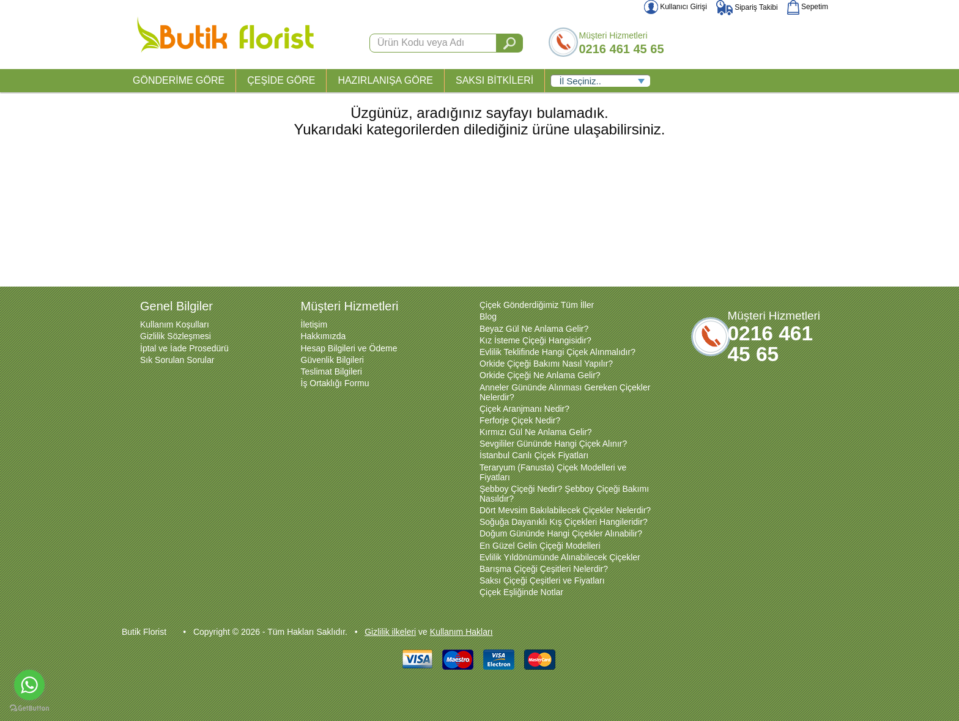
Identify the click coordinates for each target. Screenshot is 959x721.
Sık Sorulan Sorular (177, 360)
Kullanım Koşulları (174, 324)
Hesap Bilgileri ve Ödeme (349, 348)
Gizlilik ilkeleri (390, 632)
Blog (488, 316)
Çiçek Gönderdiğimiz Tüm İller (537, 305)
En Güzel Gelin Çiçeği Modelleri (540, 546)
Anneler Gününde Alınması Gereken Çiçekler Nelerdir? (565, 392)
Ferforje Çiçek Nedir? (520, 420)
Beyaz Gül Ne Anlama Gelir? (534, 329)
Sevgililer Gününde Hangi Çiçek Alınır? (553, 443)
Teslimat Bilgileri (331, 371)
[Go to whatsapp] (29, 685)
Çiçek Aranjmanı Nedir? (524, 409)
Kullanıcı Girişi (675, 6)
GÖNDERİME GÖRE (178, 80)
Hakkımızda (323, 336)
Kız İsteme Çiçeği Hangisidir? (535, 340)
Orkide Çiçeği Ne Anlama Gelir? (540, 375)
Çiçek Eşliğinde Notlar (521, 592)
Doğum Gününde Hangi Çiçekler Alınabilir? (561, 533)
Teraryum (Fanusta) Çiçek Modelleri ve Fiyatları (553, 472)
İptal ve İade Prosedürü (184, 348)
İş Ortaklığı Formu (335, 383)
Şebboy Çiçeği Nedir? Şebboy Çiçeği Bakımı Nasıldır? (564, 493)
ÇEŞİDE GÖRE (281, 80)
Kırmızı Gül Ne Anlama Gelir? (536, 432)
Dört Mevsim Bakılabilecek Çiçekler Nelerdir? (565, 510)
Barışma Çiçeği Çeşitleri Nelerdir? (544, 569)
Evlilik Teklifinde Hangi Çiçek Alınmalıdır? (557, 352)
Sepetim (807, 6)
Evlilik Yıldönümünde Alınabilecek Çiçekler (560, 557)
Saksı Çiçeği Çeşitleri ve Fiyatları (542, 580)
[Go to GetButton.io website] (29, 708)
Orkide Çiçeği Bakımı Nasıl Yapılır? (546, 363)
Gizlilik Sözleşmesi (175, 336)
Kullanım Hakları (461, 632)
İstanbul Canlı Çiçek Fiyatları (534, 455)
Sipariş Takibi (747, 7)
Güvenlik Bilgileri (332, 360)
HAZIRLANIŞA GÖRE (385, 80)
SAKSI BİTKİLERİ (494, 80)
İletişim (314, 324)
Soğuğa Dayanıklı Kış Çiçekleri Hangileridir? (564, 522)
